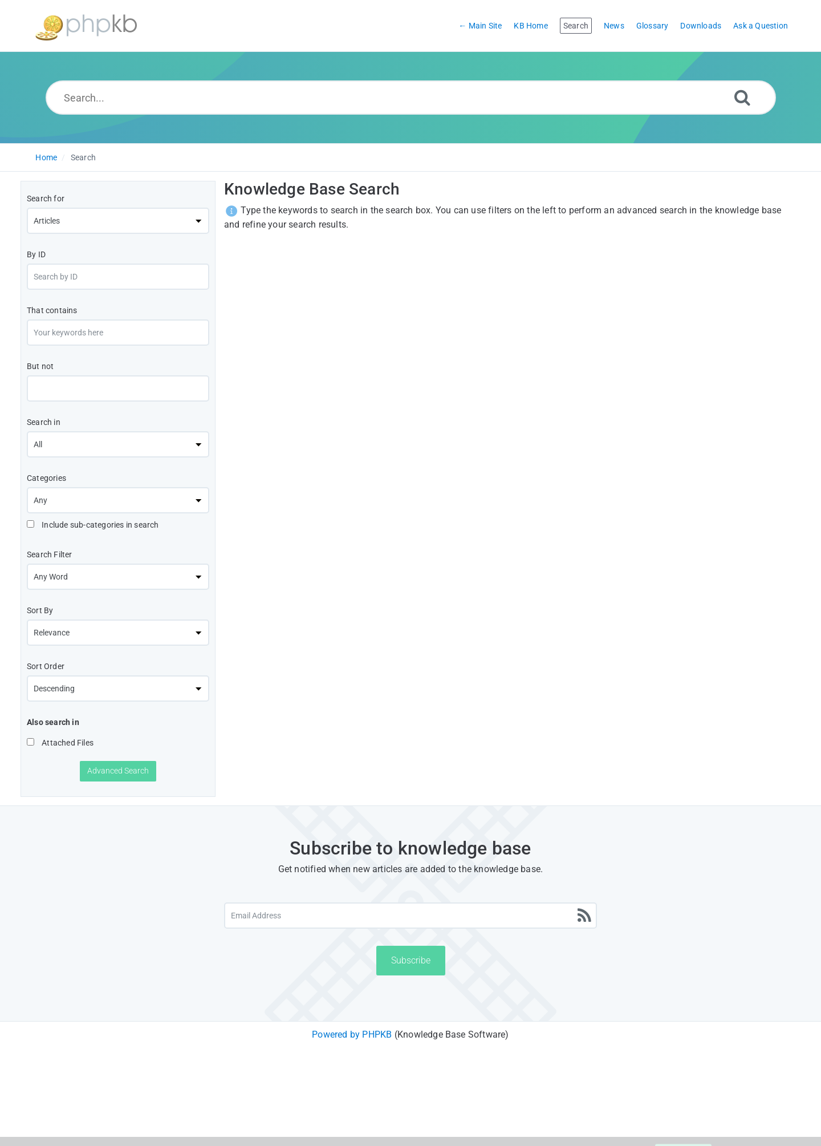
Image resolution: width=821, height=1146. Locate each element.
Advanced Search (118, 770)
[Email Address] (410, 915)
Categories (46, 478)
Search (83, 157)
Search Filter (49, 554)
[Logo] (86, 25)
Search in (43, 422)
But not (40, 366)
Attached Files (60, 742)
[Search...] (411, 97)
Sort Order (45, 666)
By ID (36, 254)
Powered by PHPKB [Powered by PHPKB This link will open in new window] (352, 1034)
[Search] (742, 97)
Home (46, 157)
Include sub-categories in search (93, 524)
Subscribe (410, 960)
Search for (45, 198)
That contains (52, 310)
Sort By (40, 610)
